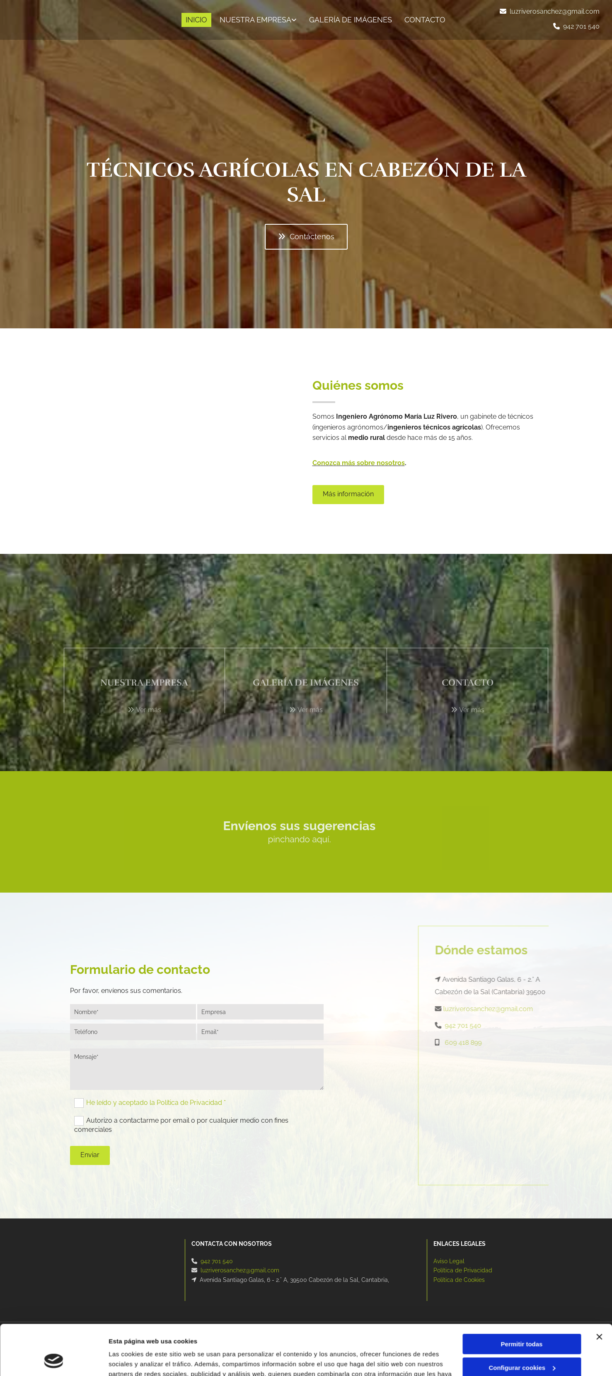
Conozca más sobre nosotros (358, 463)
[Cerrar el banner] (599, 1290)
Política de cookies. (402, 1336)
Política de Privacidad (462, 1270)
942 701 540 (581, 26)
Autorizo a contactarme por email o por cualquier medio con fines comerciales (181, 1124)
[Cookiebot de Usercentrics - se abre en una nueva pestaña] (53, 1360)
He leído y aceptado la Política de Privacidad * (156, 1103)
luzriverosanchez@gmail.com (555, 11)
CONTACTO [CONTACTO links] (424, 19)
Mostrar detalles (133, 1359)
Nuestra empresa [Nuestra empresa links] (255, 19)
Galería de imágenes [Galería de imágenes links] (350, 19)
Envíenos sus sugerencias (303, 833)
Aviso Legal (448, 1261)
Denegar (521, 1343)
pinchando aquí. (303, 838)
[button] (306, 237)
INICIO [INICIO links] (196, 19)
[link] (256, 20)
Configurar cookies (522, 1320)
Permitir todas (522, 1297)
